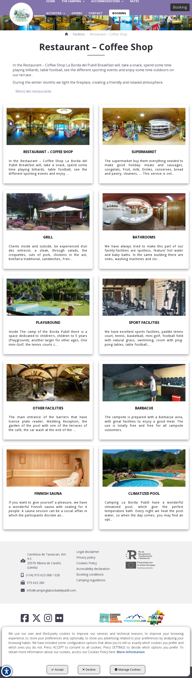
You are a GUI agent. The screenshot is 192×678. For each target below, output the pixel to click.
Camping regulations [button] (90, 580)
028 (57, 575)
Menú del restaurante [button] (33, 91)
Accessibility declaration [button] (93, 569)
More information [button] (131, 652)
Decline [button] (89, 669)
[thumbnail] (48, 144)
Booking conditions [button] (90, 574)
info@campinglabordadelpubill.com (51, 590)
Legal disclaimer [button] (87, 552)
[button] (21, 14)
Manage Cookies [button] (128, 669)
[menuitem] (55, 13)
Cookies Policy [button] (86, 563)
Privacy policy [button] (85, 557)
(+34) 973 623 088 (39, 575)
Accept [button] (57, 669)
